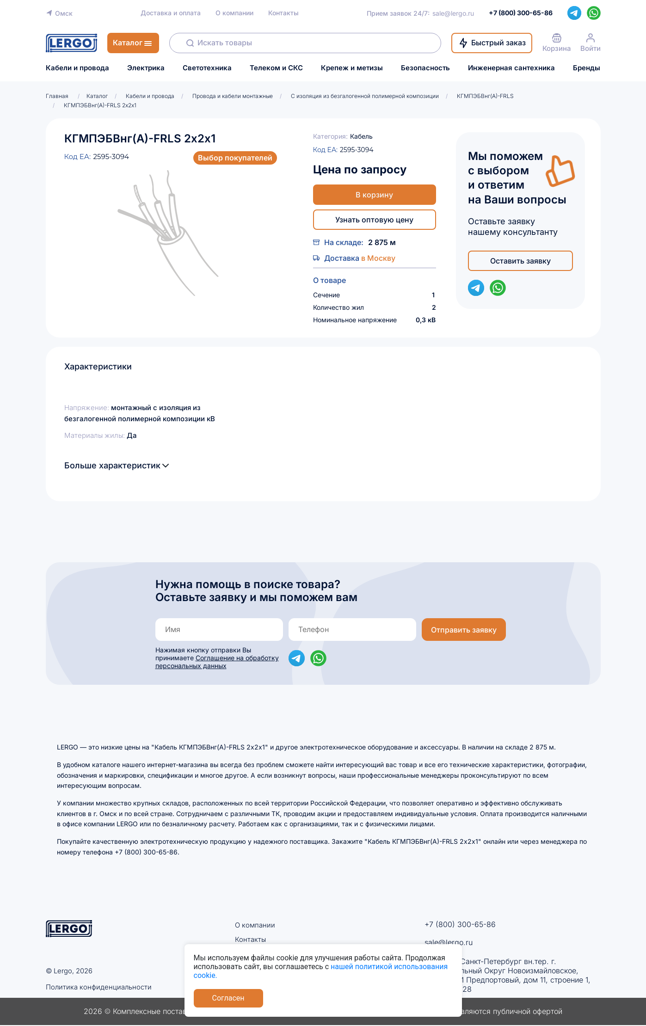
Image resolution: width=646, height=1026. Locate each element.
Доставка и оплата (171, 13)
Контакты (283, 13)
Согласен (228, 998)
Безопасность (425, 68)
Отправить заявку (464, 629)
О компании (234, 13)
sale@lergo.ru (453, 13)
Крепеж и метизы (352, 68)
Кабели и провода (77, 68)
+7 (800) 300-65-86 (460, 924)
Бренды (586, 68)
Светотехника (207, 68)
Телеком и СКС (276, 68)
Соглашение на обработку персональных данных (217, 662)
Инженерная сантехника (511, 68)
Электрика (146, 68)
